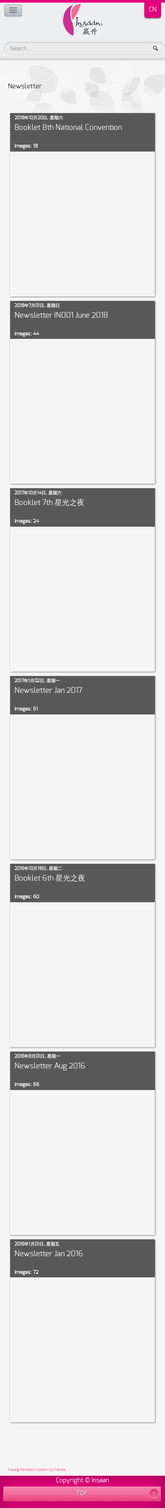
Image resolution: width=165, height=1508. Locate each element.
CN (153, 10)
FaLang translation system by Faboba (37, 1470)
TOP (82, 1494)
